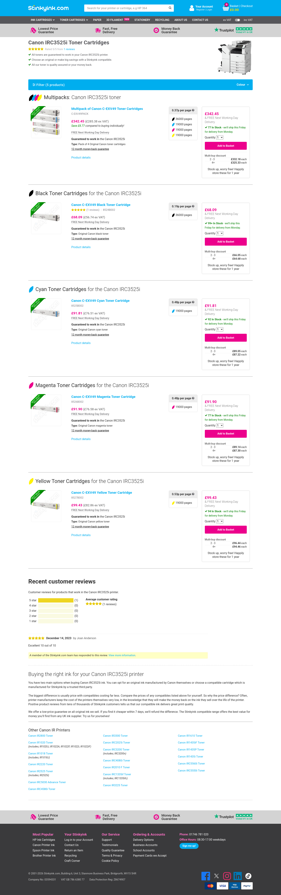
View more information (122, 655)
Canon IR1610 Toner (190, 735)
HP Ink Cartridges (44, 839)
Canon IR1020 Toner (40, 742)
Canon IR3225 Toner (115, 785)
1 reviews (69, 49)
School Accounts (144, 850)
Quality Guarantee (113, 850)
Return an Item (74, 850)
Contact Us (200, 20)
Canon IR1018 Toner (40, 753)
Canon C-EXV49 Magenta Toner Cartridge (103, 397)
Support (107, 839)
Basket (234, 6)
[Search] (170, 8)
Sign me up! (189, 845)
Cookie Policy (110, 861)
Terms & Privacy (112, 855)
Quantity (210, 137)
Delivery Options (143, 839)
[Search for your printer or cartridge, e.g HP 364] (125, 8)
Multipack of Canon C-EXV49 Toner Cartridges (107, 109)
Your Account (204, 6)
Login (209, 9)
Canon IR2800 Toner (40, 735)
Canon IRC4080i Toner (116, 760)
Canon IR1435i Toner (190, 756)
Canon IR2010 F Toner (116, 767)
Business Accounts (145, 845)
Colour (241, 84)
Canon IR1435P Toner (191, 749)
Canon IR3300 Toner (115, 735)
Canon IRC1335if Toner (117, 774)
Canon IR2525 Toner (40, 771)
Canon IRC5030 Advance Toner (47, 782)
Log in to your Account (79, 839)
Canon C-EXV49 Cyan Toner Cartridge (100, 301)
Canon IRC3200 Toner (116, 749)
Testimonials (110, 845)
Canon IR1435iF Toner (191, 742)
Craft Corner (72, 861)
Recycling (162, 20)
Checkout (247, 6)
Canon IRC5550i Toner (191, 770)
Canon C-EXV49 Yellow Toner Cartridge (101, 492)
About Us (180, 20)
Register (200, 9)
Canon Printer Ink (44, 845)
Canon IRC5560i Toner (191, 763)
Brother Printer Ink (44, 855)
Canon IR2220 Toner (40, 764)
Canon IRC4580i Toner (41, 789)
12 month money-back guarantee (90, 149)
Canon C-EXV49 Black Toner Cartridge (100, 205)
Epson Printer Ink (43, 850)
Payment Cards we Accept (150, 855)
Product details (81, 157)
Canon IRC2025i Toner (116, 742)
